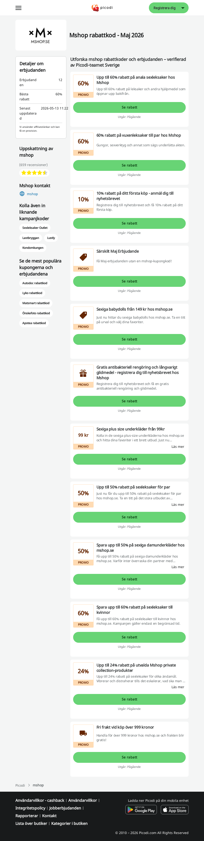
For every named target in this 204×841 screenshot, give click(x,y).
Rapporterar (26, 815)
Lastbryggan (30, 238)
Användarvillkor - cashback (39, 800)
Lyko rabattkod (32, 293)
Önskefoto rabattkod (36, 313)
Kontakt (49, 815)
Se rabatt (129, 107)
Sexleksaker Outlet (35, 228)
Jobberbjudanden (65, 808)
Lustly (51, 238)
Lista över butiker (31, 823)
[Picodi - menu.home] (102, 8)
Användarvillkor (82, 800)
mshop (32, 194)
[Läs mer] (178, 446)
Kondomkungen (32, 248)
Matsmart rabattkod (36, 303)
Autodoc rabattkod (34, 283)
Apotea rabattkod (34, 323)
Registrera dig (164, 8)
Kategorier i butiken (69, 823)
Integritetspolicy (30, 808)
